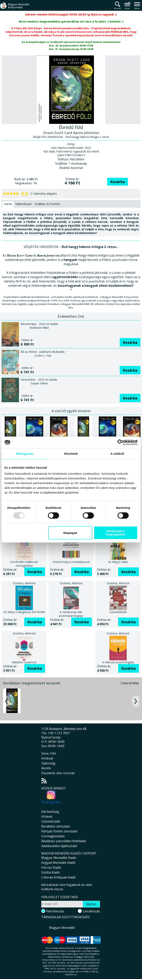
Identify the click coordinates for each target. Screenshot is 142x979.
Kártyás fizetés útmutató (59, 831)
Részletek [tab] (71, 453)
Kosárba (117, 181)
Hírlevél (46, 816)
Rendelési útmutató (55, 826)
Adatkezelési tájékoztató (59, 846)
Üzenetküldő (50, 821)
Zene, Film (48, 753)
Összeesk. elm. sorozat (58, 773)
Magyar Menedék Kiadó (58, 858)
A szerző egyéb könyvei (71, 410)
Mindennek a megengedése (115, 532)
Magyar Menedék (62, 927)
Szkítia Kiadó (50, 872)
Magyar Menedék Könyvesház (14, 7)
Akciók (46, 768)
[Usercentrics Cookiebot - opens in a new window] (120, 442)
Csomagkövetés (53, 836)
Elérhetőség (50, 811)
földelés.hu (71, 974)
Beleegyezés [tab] (25, 453)
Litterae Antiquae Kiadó (58, 877)
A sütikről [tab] (117, 453)
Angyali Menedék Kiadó (58, 862)
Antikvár (47, 758)
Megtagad (70, 532)
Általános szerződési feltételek (63, 841)
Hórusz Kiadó (51, 867)
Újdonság (48, 763)
